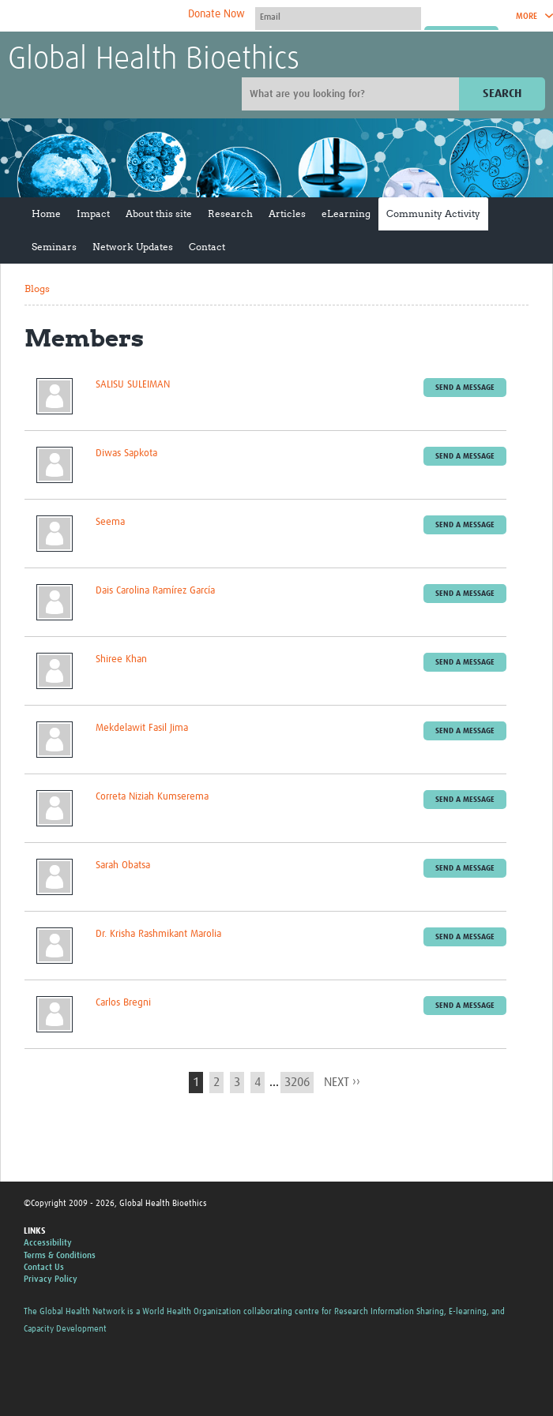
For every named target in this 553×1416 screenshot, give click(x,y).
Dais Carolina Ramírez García (155, 591)
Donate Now (216, 14)
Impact (93, 213)
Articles (287, 213)
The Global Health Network (125, 16)
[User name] (338, 16)
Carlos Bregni (123, 1003)
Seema (110, 522)
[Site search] (352, 94)
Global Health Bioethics (153, 60)
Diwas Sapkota (126, 453)
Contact (207, 247)
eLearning (346, 213)
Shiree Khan (121, 659)
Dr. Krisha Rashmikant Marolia (158, 934)
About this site (159, 213)
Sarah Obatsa (123, 865)
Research (230, 213)
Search (502, 93)
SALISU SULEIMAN (133, 385)
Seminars (54, 247)
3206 (297, 1082)
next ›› (342, 1082)
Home (46, 213)
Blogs (37, 288)
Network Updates (132, 247)
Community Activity (433, 213)
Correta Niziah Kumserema (152, 797)
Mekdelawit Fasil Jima (142, 728)
